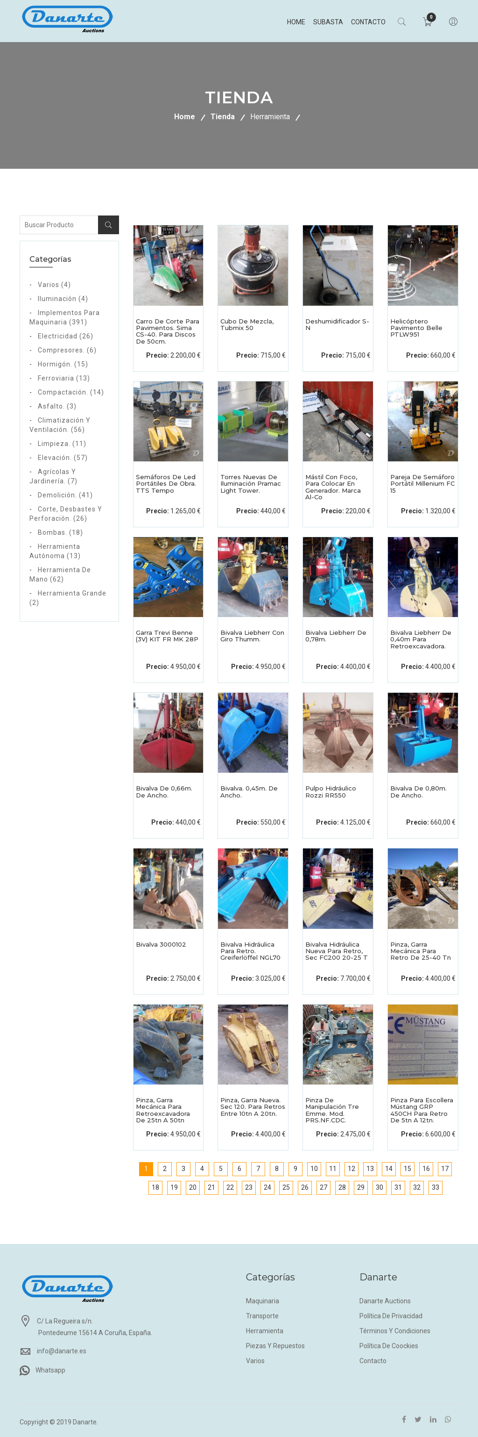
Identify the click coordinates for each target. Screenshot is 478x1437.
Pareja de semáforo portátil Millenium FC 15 (422, 483)
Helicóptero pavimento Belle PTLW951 (416, 327)
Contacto (367, 22)
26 (305, 1187)
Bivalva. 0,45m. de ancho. (249, 791)
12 (351, 1168)
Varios (255, 1361)
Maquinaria (262, 1301)
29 (361, 1187)
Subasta (327, 22)
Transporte (262, 1316)
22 (230, 1187)
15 (407, 1168)
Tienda (223, 116)
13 (370, 1168)
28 (342, 1187)
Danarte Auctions (385, 1301)
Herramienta (270, 116)
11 (333, 1168)
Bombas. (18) (60, 532)
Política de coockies (388, 1346)
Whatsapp (50, 1370)
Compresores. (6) (67, 350)
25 (286, 1187)
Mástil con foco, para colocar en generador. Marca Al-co (333, 487)
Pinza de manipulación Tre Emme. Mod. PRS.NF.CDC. (332, 1110)
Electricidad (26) (65, 336)
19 (174, 1187)
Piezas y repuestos (275, 1346)
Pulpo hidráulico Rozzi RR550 (330, 791)
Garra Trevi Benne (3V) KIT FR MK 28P (167, 636)
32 (417, 1187)
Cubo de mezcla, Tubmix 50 (247, 324)
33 (435, 1187)
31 (398, 1187)
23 (249, 1187)
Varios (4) (54, 284)
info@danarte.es (61, 1351)
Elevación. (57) (63, 457)
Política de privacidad (390, 1316)
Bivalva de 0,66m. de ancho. (164, 791)
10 (314, 1168)
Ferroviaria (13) (64, 378)
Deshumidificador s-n (337, 324)
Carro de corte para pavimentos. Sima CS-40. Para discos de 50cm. (167, 331)
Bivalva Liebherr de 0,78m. (335, 636)
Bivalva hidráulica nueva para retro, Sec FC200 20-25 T (336, 951)
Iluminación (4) (63, 298)
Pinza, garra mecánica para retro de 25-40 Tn (420, 951)
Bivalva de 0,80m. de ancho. (418, 791)
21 (211, 1187)
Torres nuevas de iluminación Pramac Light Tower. (250, 483)
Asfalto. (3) (57, 406)
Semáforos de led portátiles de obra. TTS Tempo (166, 483)
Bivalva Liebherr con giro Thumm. (252, 636)
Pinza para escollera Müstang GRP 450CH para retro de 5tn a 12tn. (421, 1110)
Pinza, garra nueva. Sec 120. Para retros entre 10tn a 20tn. (252, 1106)
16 (426, 1168)
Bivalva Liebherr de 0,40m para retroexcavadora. (420, 639)
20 (193, 1187)
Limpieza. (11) (62, 443)
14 (389, 1168)
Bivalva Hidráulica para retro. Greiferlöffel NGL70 (250, 951)
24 (267, 1187)
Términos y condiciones (394, 1331)
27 (323, 1187)
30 (379, 1187)
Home (295, 22)
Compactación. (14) (71, 392)
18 (155, 1187)
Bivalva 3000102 (161, 944)
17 (445, 1168)
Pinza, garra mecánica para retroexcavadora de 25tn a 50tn (163, 1110)
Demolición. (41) (65, 495)
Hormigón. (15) (63, 364)
